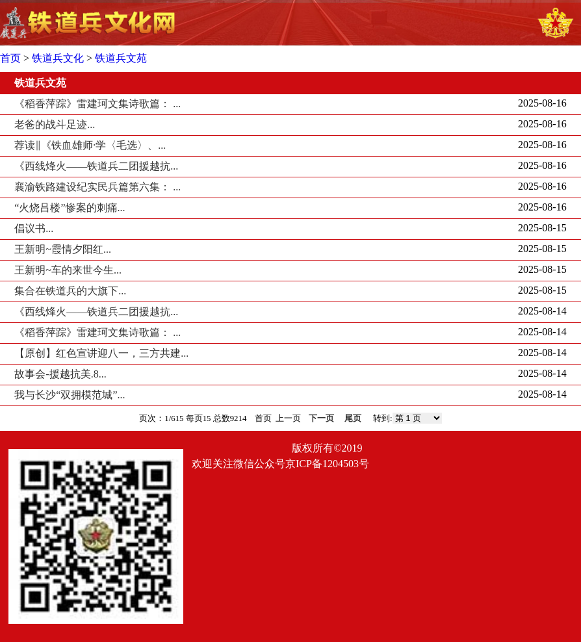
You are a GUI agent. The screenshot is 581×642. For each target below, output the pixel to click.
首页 (10, 58)
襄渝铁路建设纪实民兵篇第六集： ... (97, 186)
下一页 (321, 418)
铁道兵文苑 (121, 58)
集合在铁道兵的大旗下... (70, 290)
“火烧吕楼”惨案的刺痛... (69, 207)
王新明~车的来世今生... (68, 270)
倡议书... (33, 228)
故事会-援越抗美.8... (60, 373)
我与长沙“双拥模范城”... (69, 394)
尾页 (352, 418)
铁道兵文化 (58, 58)
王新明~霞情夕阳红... (62, 249)
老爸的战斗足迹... (54, 124)
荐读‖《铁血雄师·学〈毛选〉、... (90, 145)
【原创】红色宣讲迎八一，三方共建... (101, 353)
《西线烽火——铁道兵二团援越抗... (96, 166)
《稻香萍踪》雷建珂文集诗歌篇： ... (97, 103)
